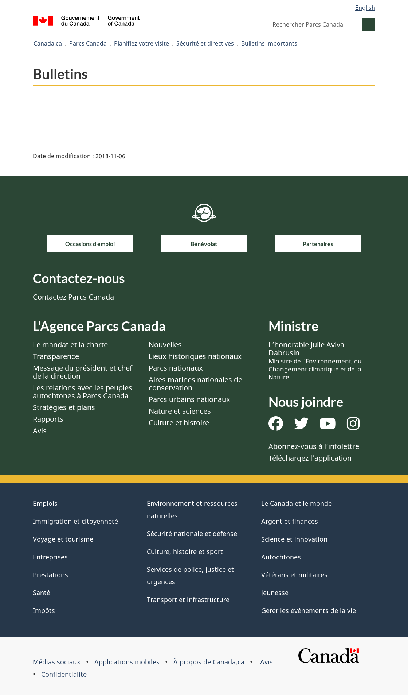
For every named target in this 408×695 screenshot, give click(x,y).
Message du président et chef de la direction (82, 372)
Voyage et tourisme (63, 539)
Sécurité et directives (205, 43)
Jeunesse (275, 592)
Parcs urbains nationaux (189, 399)
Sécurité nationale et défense (192, 533)
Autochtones (281, 557)
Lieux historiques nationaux (195, 356)
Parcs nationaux (176, 368)
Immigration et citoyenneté (75, 521)
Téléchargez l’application (310, 458)
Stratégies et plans (64, 407)
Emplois (45, 503)
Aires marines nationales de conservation (195, 384)
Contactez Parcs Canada (73, 297)
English (365, 8)
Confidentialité (64, 674)
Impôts (44, 610)
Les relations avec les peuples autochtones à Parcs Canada (82, 392)
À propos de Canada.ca (208, 661)
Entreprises (50, 557)
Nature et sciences (180, 411)
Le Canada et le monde (296, 503)
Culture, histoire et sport (185, 551)
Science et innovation (294, 539)
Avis (40, 431)
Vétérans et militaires (294, 574)
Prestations (50, 574)
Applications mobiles (127, 661)
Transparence (56, 356)
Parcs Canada (88, 43)
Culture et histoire (179, 422)
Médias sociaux (57, 661)
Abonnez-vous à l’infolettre (313, 446)
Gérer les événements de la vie (308, 610)
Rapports (48, 419)
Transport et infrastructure (188, 599)
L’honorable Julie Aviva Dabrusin (315, 360)
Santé (41, 592)
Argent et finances (289, 521)
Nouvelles (165, 345)
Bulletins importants (269, 43)
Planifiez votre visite (141, 43)
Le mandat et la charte (70, 345)
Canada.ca (48, 43)
